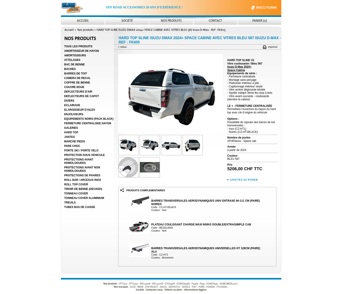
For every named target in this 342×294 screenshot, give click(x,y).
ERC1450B (145, 283)
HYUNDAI (222, 286)
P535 (202, 283)
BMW (140, 286)
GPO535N (170, 283)
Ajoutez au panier (244, 179)
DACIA (163, 286)
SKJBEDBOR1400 (228, 283)
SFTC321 (123, 283)
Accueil (69, 30)
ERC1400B (157, 283)
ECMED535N (183, 283)
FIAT (194, 286)
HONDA (210, 286)
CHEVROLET (151, 286)
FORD (201, 286)
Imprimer (273, 46)
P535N (195, 283)
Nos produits (85, 30)
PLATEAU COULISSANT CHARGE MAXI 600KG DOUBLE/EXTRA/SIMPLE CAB (201, 224)
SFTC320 (133, 283)
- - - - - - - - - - (179, 283)
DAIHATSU (174, 286)
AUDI (133, 286)
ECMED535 (212, 283)
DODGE (186, 286)
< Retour (122, 46)
